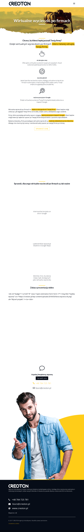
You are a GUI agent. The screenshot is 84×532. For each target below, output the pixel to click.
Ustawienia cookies (13, 523)
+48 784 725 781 (43, 383)
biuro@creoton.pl (43, 388)
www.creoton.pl (20, 508)
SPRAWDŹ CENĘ (42, 129)
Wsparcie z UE (12, 513)
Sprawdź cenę (42, 378)
